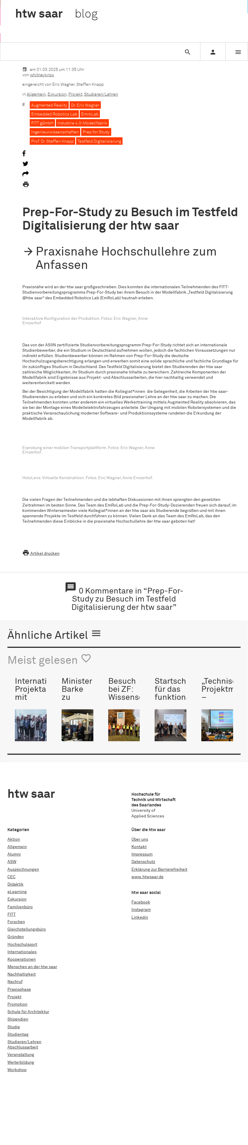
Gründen (15, 937)
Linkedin (139, 917)
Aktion (13, 839)
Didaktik (15, 884)
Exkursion (57, 94)
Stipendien (17, 1019)
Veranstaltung (20, 1055)
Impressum (142, 854)
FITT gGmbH (42, 123)
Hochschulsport (22, 945)
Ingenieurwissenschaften (55, 132)
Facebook (140, 902)
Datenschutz (143, 862)
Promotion (17, 1004)
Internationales (22, 952)
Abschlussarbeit (22, 1047)
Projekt (75, 94)
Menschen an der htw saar (32, 967)
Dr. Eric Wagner (85, 105)
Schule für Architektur (28, 1012)
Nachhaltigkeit (21, 974)
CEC (11, 877)
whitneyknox (42, 75)
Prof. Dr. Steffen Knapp (52, 141)
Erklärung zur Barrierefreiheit (159, 869)
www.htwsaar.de (147, 877)
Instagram (141, 910)
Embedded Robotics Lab (54, 114)
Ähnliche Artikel (54, 634)
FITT (11, 914)
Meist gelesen (49, 659)
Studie (13, 1027)
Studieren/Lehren (101, 94)
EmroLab (89, 114)
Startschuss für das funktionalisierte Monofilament (185, 693)
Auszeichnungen (23, 869)
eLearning (17, 892)
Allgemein (36, 94)
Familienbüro (20, 907)
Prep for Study (96, 132)
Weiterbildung (20, 1062)
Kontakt (139, 847)
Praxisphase (19, 989)
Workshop (16, 1070)
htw (56, 14)
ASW (11, 862)
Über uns (139, 839)
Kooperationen (21, 959)
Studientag (18, 1034)
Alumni (14, 854)
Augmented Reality (49, 105)
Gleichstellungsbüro (26, 929)
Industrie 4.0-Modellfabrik (82, 123)
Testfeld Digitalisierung (99, 141)
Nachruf (15, 982)
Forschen (16, 922)
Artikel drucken (40, 554)
